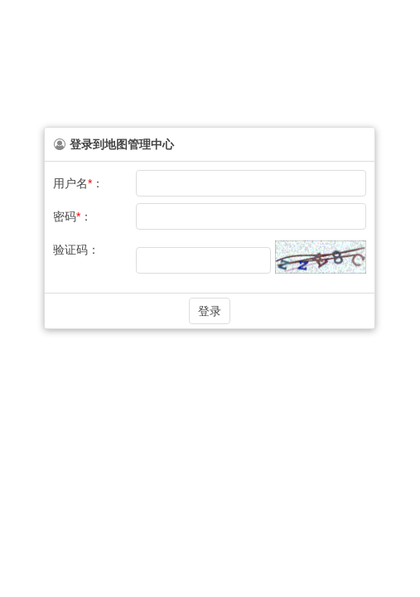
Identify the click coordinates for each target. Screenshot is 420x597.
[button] (209, 311)
